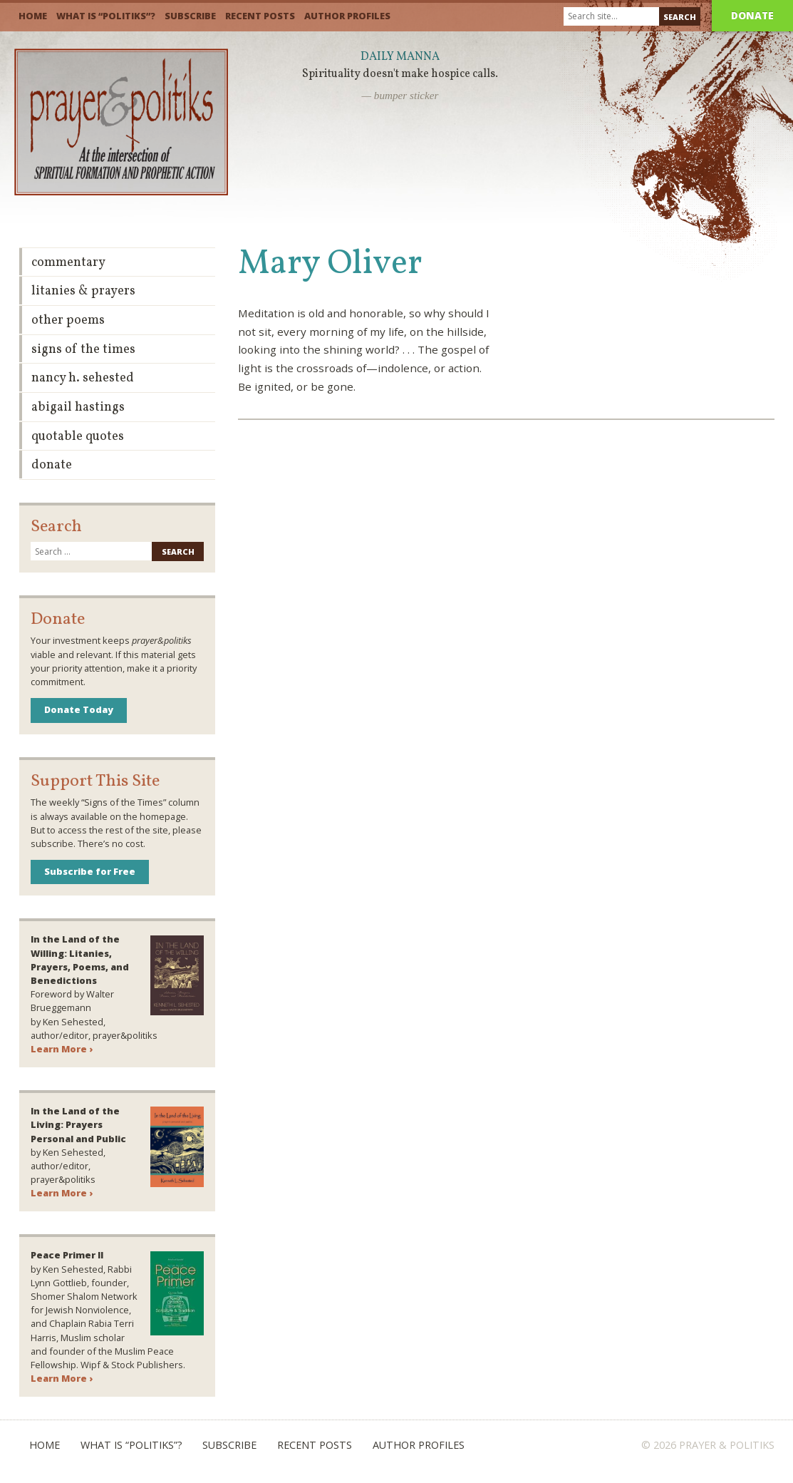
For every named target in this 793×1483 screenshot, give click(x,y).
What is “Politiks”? (105, 15)
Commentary (68, 263)
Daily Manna (400, 57)
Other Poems (68, 320)
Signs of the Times (83, 350)
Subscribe (190, 15)
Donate (752, 15)
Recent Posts (260, 15)
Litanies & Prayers (83, 291)
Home (33, 15)
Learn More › (62, 1048)
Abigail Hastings (78, 407)
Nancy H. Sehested (82, 378)
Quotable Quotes (77, 437)
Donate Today (78, 709)
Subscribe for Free (89, 871)
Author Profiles (347, 15)
